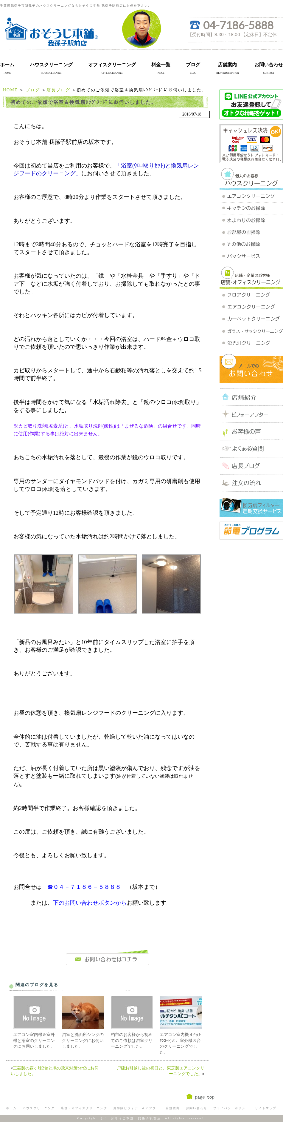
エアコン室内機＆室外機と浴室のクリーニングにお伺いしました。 (34, 1040)
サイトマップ (265, 1108)
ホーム (7, 64)
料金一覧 (160, 64)
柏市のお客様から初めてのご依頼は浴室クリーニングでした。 (132, 1040)
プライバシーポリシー (231, 1108)
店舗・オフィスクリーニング (84, 1108)
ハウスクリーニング (51, 64)
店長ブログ (58, 90)
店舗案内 (227, 64)
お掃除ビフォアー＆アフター (136, 1108)
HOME (10, 90)
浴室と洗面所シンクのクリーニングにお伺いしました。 (83, 1040)
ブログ (193, 64)
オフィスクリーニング (112, 64)
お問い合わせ (268, 64)
